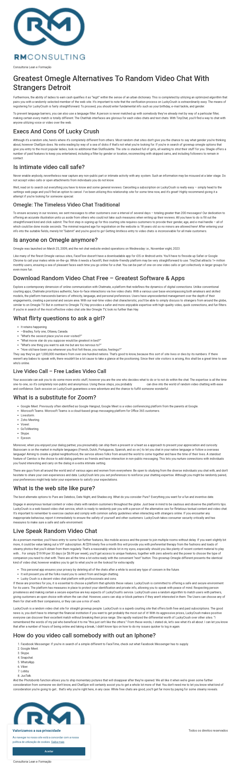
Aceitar (49, 751)
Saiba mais (57, 741)
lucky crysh (139, 384)
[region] (49, 741)
